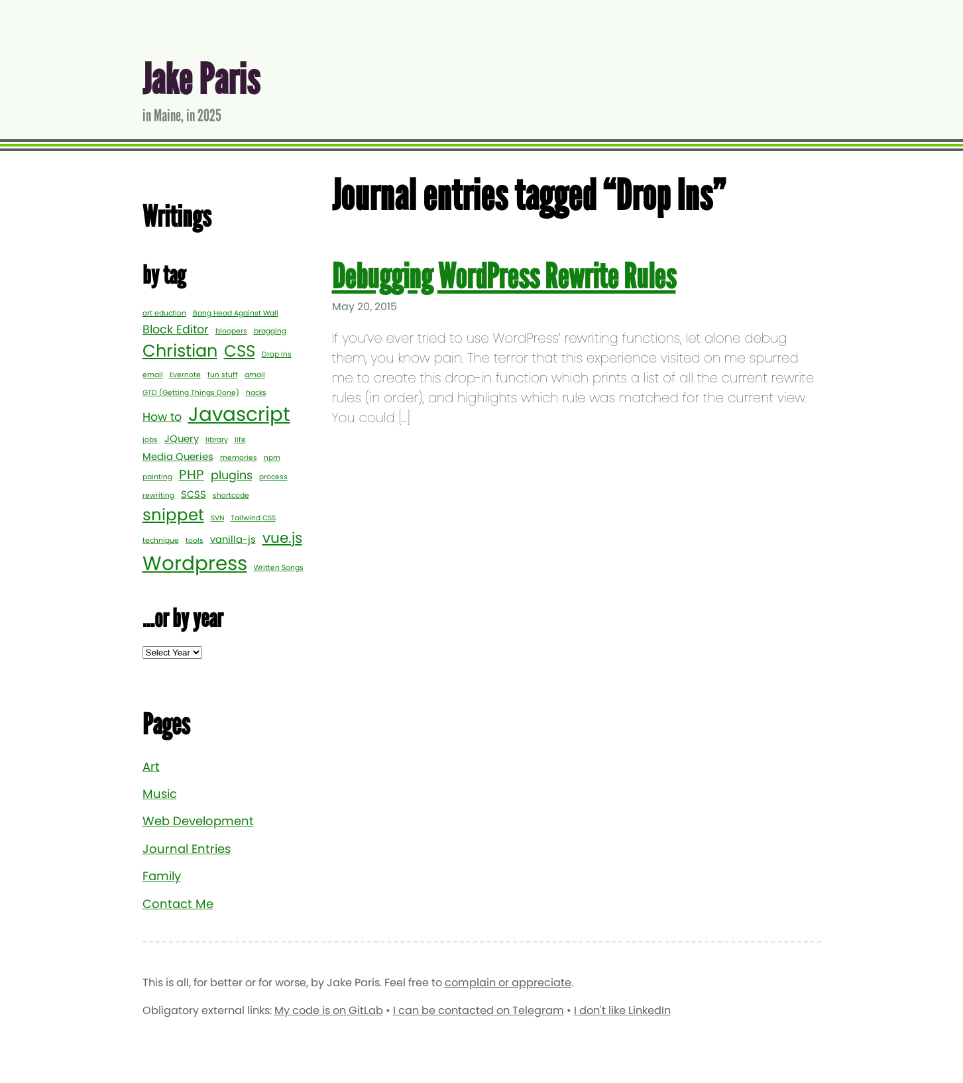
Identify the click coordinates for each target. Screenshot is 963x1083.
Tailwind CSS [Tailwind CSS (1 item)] (253, 518)
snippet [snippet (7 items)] (173, 514)
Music (159, 793)
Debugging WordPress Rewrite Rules (504, 277)
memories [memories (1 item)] (238, 458)
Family (161, 876)
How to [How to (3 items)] (162, 417)
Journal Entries (186, 848)
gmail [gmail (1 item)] (255, 375)
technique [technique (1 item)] (160, 540)
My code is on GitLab (328, 1010)
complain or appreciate (508, 982)
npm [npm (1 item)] (272, 458)
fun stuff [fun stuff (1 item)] (222, 375)
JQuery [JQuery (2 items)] (181, 438)
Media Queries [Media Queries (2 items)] (177, 456)
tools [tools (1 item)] (194, 540)
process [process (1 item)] (273, 477)
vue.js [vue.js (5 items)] (282, 538)
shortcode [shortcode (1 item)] (231, 495)
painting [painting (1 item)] (157, 477)
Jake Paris (201, 79)
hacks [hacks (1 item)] (256, 393)
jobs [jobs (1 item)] (150, 440)
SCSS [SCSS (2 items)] (193, 494)
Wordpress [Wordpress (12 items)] (194, 563)
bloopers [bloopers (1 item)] (231, 331)
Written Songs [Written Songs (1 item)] (279, 568)
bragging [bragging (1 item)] (270, 331)
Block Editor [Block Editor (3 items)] (175, 329)
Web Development (198, 821)
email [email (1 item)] (152, 375)
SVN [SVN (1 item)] (217, 518)
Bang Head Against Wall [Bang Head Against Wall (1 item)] (235, 313)
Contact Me (177, 903)
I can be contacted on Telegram (478, 1010)
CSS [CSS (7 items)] (239, 351)
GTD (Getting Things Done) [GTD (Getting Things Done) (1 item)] (190, 393)
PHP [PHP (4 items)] (191, 474)
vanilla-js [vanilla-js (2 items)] (233, 539)
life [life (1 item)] (240, 440)
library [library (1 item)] (216, 440)
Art (151, 766)
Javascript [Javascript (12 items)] (239, 414)
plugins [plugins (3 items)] (232, 475)
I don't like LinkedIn (622, 1010)
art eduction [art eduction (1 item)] (164, 313)
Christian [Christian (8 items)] (179, 351)
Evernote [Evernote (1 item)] (185, 375)
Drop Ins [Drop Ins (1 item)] (277, 354)
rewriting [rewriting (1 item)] (158, 495)
